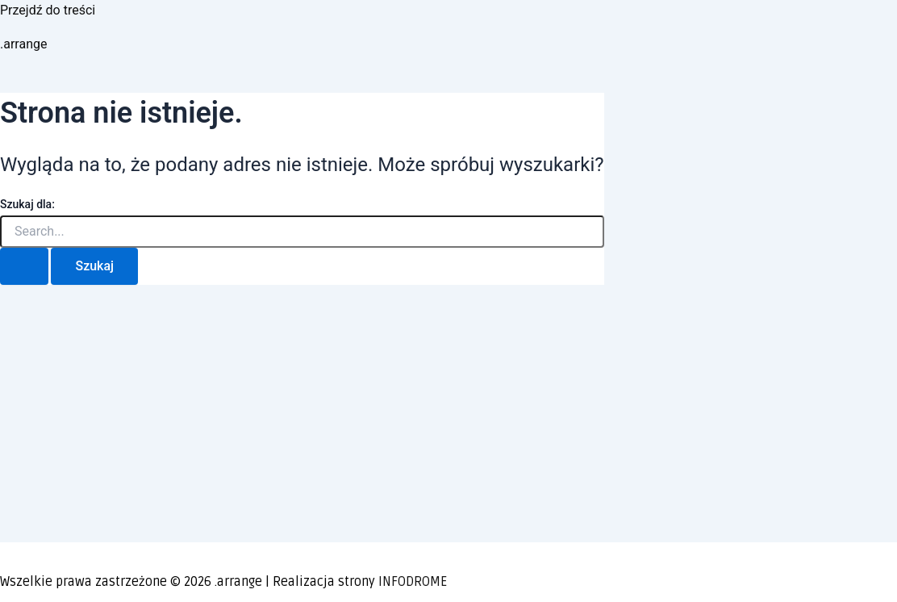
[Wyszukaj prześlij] (24, 266)
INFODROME (412, 582)
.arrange (23, 44)
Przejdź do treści (47, 10)
